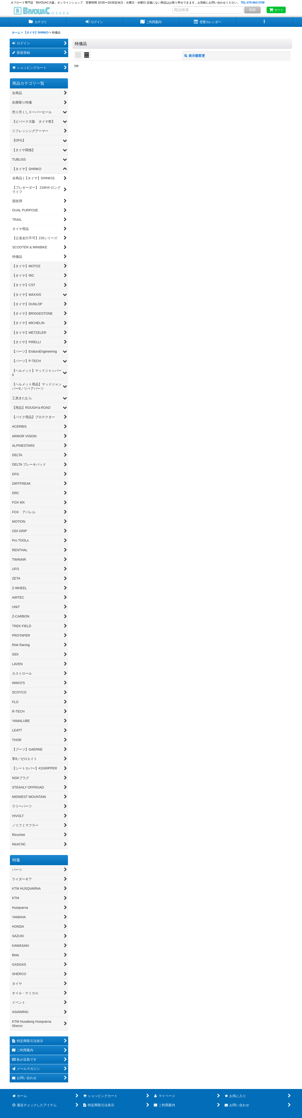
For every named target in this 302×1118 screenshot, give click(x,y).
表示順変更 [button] (194, 56)
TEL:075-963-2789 (252, 2)
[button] (264, 22)
